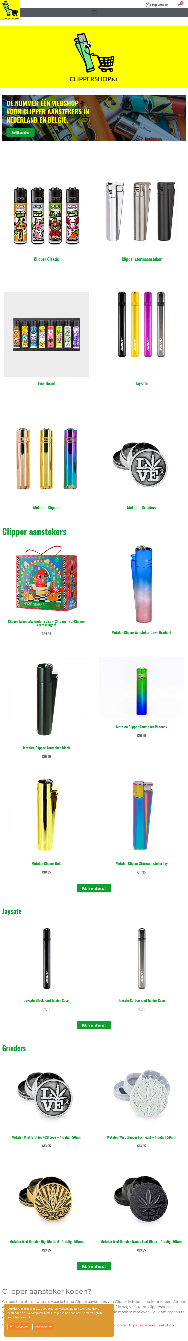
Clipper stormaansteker (142, 259)
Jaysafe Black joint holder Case (46, 1000)
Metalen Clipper (46, 507)
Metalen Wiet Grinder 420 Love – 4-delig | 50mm (47, 1137)
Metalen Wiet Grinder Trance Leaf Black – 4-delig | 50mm (141, 1241)
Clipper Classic (46, 259)
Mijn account (160, 4)
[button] (94, 11)
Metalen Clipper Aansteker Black (46, 747)
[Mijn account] (148, 5)
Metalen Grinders (141, 507)
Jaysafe (141, 383)
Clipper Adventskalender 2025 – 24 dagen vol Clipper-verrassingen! (46, 622)
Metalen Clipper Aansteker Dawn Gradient (141, 632)
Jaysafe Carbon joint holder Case (141, 1000)
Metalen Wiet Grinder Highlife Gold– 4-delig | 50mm (46, 1241)
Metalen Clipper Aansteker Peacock (141, 726)
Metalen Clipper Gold (46, 863)
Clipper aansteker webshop (150, 1325)
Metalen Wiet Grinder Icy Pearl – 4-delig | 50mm (141, 1137)
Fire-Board (46, 383)
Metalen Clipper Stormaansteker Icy (142, 863)
